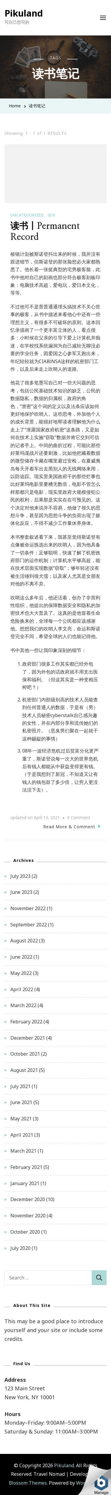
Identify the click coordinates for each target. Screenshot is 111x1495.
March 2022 (23, 1005)
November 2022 (28, 908)
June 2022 (21, 957)
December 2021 (27, 1038)
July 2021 (20, 1086)
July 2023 (20, 876)
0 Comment (78, 817)
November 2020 (28, 1215)
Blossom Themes (28, 1483)
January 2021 (24, 1183)
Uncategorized (27, 215)
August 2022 (24, 940)
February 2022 (26, 1021)
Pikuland (23, 13)
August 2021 (24, 1070)
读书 (51, 215)
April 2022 (21, 989)
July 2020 (20, 1248)
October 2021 (25, 1054)
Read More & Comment (72, 826)
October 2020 (25, 1232)
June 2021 (21, 1102)
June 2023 (21, 892)
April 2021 (21, 1135)
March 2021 (23, 1151)
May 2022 (21, 973)
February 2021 (26, 1167)
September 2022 (28, 924)
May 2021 (21, 1118)
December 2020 (27, 1199)
